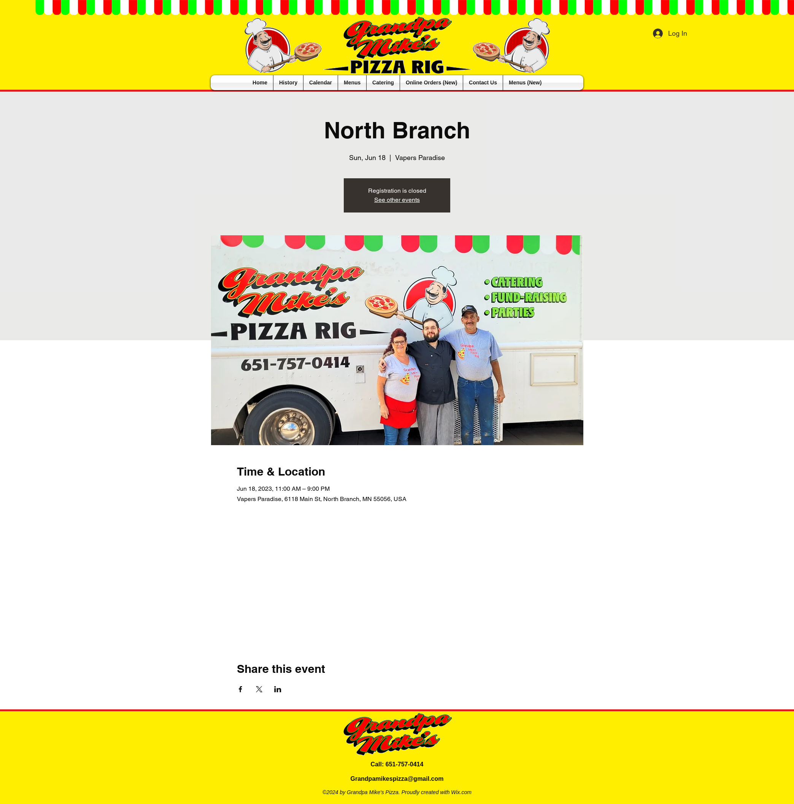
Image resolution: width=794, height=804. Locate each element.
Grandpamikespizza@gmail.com (396, 778)
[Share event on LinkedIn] (277, 689)
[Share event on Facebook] (240, 689)
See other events (397, 199)
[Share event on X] (259, 689)
